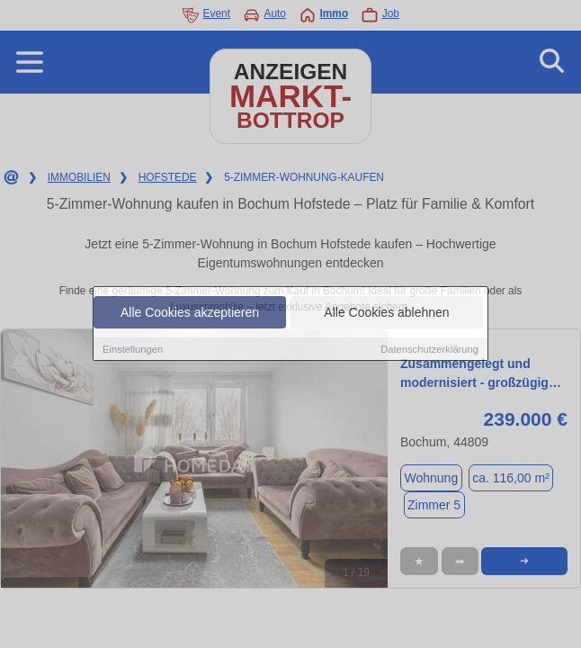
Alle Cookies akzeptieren (190, 312)
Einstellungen (133, 349)
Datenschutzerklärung (429, 349)
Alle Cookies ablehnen (386, 312)
